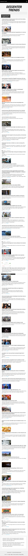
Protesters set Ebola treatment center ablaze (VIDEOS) (11, 184)
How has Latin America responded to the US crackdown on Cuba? (13, 359)
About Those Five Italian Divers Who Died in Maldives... (11, 236)
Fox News (8, 36)
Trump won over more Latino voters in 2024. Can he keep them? (13, 514)
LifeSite (7, 301)
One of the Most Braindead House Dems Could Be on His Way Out (13, 195)
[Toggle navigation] (26, 1)
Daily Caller (7, 382)
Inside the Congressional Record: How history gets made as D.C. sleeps (14, 445)
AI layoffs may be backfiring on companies (9, 163)
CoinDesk (8, 210)
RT (7, 188)
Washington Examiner (9, 473)
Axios (7, 119)
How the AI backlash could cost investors (9, 117)
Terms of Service (16, 554)
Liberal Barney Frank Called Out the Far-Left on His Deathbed (12, 225)
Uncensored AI (9, 552)
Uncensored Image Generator (16, 552)
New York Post (9, 24)
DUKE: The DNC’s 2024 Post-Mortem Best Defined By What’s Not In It (13, 378)
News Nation (7, 357)
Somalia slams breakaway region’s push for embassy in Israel (12, 322)
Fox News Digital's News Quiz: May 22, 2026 (9, 400)
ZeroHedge (8, 156)
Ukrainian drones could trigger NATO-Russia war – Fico (11, 389)
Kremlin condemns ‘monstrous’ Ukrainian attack (10, 281)
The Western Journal (9, 81)
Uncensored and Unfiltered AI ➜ (5, 16)
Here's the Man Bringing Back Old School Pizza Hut (10, 457)
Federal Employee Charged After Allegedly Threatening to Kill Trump (13, 78)
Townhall (7, 239)
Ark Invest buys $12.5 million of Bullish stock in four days (11, 205)
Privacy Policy (21, 554)
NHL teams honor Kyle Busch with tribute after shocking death (12, 333)
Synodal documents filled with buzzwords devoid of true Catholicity (13, 110)
